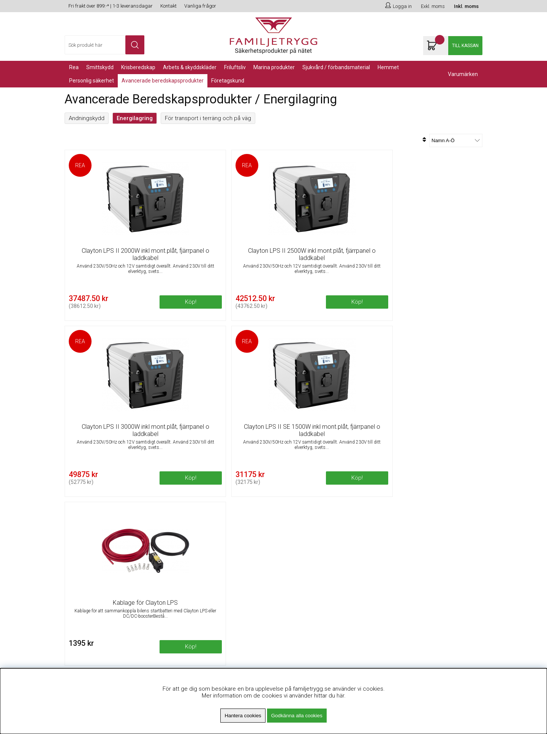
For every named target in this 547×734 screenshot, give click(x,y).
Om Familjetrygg (191, 526)
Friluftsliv (235, 67)
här (340, 695)
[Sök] (104, 44)
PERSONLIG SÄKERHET (91, 81)
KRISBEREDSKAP (138, 67)
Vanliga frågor (200, 6)
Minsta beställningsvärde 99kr (208, 545)
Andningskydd (86, 118)
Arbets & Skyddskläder (190, 67)
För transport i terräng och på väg (208, 118)
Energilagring (135, 118)
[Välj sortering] (455, 140)
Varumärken (463, 74)
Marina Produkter (274, 67)
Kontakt (168, 6)
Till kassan (465, 45)
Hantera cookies (242, 715)
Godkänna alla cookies (297, 715)
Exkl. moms (433, 6)
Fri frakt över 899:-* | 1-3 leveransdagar (110, 6)
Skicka (468, 554)
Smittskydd (100, 67)
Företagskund (227, 81)
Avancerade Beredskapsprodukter (163, 81)
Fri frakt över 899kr (194, 535)
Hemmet (388, 67)
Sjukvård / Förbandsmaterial (336, 67)
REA (74, 67)
